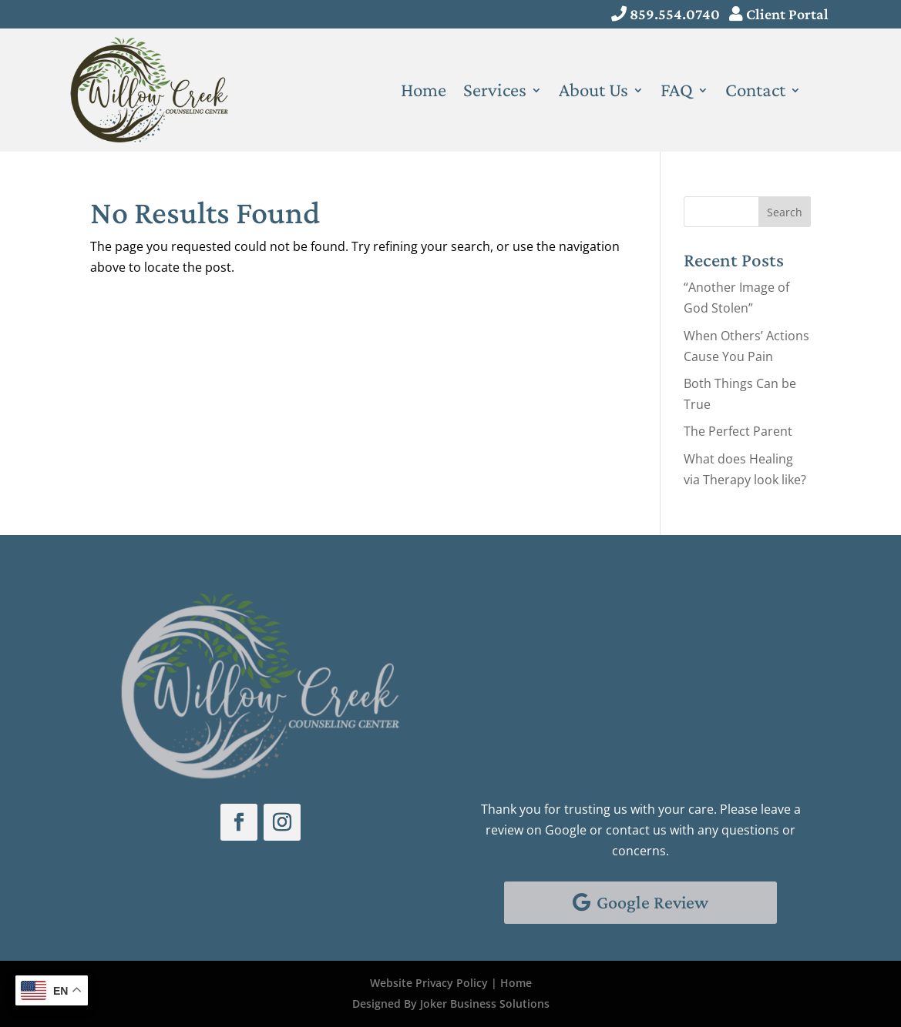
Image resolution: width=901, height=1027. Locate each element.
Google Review (652, 902)
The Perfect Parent (738, 431)
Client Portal (787, 13)
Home (423, 92)
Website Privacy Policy (429, 982)
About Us (593, 92)
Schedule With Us (556, 597)
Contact (755, 92)
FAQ (677, 92)
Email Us (531, 704)
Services (494, 92)
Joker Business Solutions (485, 1003)
